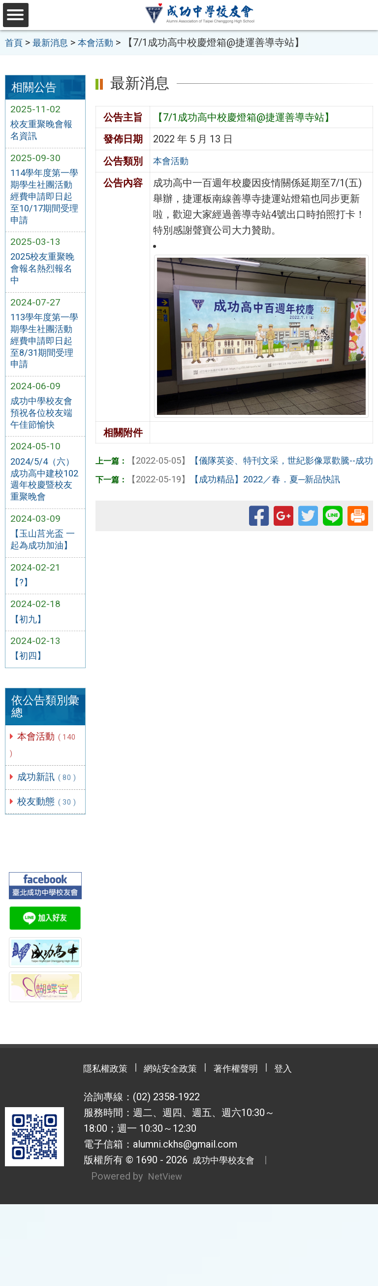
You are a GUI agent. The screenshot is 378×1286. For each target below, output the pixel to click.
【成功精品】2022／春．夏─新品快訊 (245, 478)
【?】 (22, 623)
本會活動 (37, 789)
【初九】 (30, 661)
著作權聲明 (243, 1151)
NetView (167, 1258)
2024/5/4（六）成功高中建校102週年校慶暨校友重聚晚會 (45, 501)
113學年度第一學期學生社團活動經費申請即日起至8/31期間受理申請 (45, 354)
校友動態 (43, 873)
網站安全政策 (166, 1151)
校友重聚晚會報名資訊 (44, 131)
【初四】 (30, 699)
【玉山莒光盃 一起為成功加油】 (39, 571)
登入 (300, 1151)
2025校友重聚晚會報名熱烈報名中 (44, 278)
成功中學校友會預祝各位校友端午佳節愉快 (44, 431)
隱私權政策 (90, 1151)
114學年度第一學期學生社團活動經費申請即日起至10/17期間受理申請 (44, 201)
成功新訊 (43, 831)
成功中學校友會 (224, 1243)
